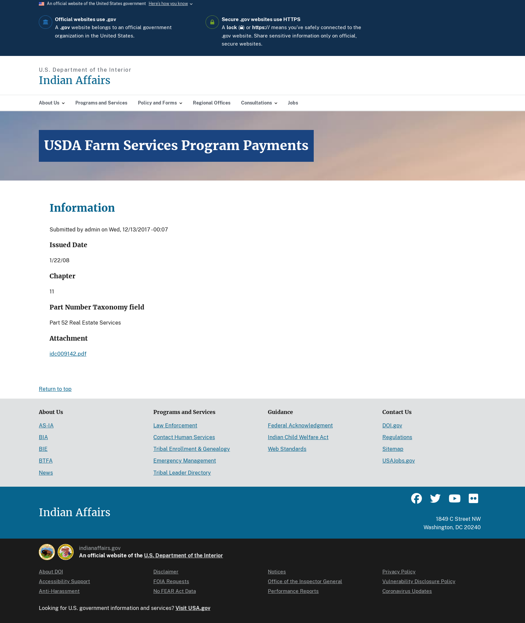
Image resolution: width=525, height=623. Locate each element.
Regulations (397, 437)
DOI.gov (392, 425)
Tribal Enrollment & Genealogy (191, 449)
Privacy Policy (399, 571)
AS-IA (46, 425)
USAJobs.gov (398, 461)
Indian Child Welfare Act (298, 437)
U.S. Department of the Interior (183, 555)
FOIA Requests (171, 581)
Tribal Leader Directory (182, 473)
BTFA (46, 461)
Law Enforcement (175, 425)
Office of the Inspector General (305, 581)
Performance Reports (293, 591)
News (46, 473)
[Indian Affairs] (112, 80)
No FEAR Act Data (174, 591)
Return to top (55, 389)
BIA (43, 437)
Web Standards (287, 449)
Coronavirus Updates (407, 591)
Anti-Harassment (59, 591)
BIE (43, 449)
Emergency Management (184, 461)
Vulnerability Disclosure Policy (418, 581)
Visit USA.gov (192, 608)
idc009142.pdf (68, 354)
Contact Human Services (184, 437)
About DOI (51, 571)
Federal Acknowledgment (300, 425)
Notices (277, 571)
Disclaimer (165, 571)
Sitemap (392, 449)
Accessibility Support (64, 581)
